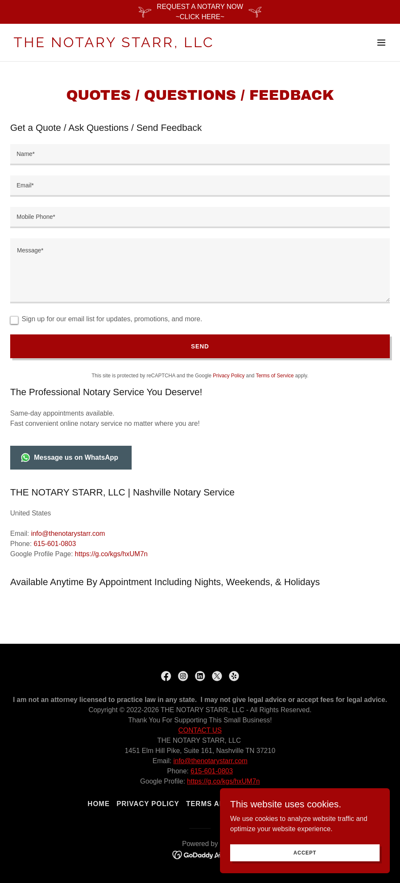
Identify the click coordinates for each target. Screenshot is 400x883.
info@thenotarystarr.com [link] (68, 533)
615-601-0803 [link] (55, 543)
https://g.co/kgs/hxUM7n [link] (111, 554)
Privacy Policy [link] (229, 376)
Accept (304, 852)
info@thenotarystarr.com (210, 760)
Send (200, 346)
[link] (114, 44)
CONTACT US (200, 730)
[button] (381, 42)
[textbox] (200, 154)
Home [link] (98, 803)
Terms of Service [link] (274, 376)
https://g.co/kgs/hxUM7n (223, 781)
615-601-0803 (212, 771)
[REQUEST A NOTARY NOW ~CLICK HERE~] (200, 12)
